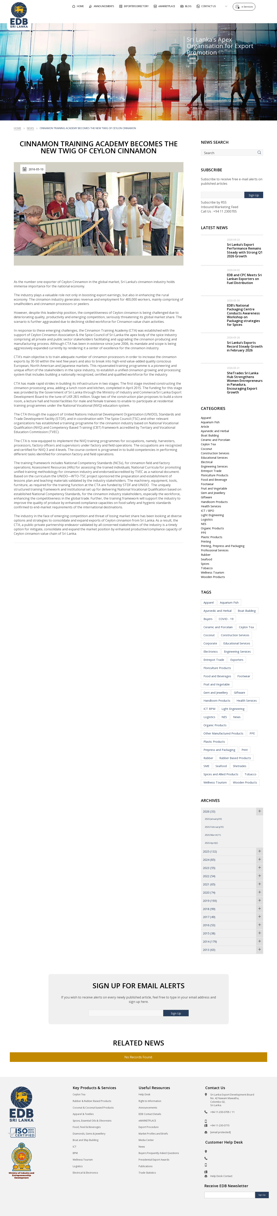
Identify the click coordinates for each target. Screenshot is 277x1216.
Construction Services (215, 453)
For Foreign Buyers (152, 16)
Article (205, 426)
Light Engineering (212, 515)
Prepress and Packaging (219, 750)
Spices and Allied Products (220, 774)
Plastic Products (211, 537)
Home (17, 128)
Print (245, 750)
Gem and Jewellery (213, 493)
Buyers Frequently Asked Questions (159, 1153)
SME (206, 766)
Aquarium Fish (210, 422)
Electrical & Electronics (85, 1172)
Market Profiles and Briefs (153, 1133)
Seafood (206, 559)
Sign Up (254, 195)
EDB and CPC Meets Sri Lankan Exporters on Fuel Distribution (244, 279)
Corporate (210, 643)
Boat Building (210, 435)
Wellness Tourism (212, 572)
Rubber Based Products (235, 758)
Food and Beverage (214, 480)
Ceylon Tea (208, 444)
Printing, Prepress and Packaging (223, 546)
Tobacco (207, 568)
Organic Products (212, 528)
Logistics (207, 519)
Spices (205, 564)
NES (203, 524)
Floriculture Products (214, 475)
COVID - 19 (226, 619)
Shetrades (239, 766)
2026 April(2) (211, 842)
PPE (203, 533)
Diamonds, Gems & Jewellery (89, 1133)
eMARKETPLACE (147, 1120)
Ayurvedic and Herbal (215, 431)
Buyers (208, 619)
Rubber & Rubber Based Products (92, 1101)
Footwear (207, 484)
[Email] (229, 1195)
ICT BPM (209, 709)
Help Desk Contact (221, 1176)
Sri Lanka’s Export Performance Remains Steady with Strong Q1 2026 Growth (245, 250)
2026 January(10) (213, 818)
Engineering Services (214, 466)
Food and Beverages (217, 676)
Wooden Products (213, 577)
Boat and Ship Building (85, 1140)
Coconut (206, 449)
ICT (74, 1146)
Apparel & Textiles (83, 1114)
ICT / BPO (207, 511)
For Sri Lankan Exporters (196, 16)
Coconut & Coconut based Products (93, 1107)
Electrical (207, 462)
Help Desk (144, 1094)
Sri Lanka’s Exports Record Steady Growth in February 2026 (245, 346)
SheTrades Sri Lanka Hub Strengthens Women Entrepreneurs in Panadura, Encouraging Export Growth (245, 382)
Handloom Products (214, 502)
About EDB (234, 16)
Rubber (206, 555)
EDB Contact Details (150, 1114)
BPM (75, 1153)
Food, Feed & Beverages (87, 1127)
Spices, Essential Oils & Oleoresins (92, 1120)
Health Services (211, 506)
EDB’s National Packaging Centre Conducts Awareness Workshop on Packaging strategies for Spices (243, 315)
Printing (206, 541)
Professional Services (215, 550)
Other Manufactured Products (223, 733)
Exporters (236, 660)
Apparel (206, 418)
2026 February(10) (214, 826)
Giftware (206, 497)
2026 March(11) (213, 834)
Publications (145, 1166)
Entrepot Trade (211, 471)
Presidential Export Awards (154, 1159)
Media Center (146, 1140)
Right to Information (150, 1101)
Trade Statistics (147, 1172)
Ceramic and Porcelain (215, 440)
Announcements (148, 1107)
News (30, 128)
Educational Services (214, 458)
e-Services (248, 6)
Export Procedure (149, 1127)
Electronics (210, 651)
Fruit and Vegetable (214, 488)
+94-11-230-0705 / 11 (222, 1112)
